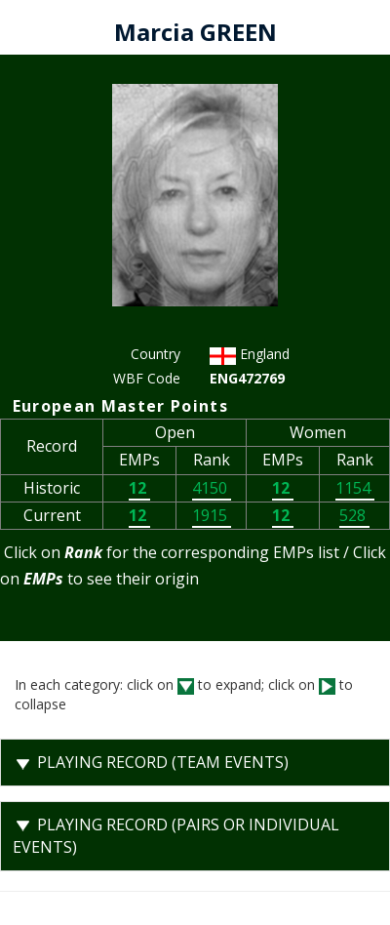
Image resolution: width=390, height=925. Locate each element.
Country (155, 353)
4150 (211, 488)
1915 (211, 515)
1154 (354, 488)
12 (139, 488)
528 (354, 515)
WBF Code (146, 378)
